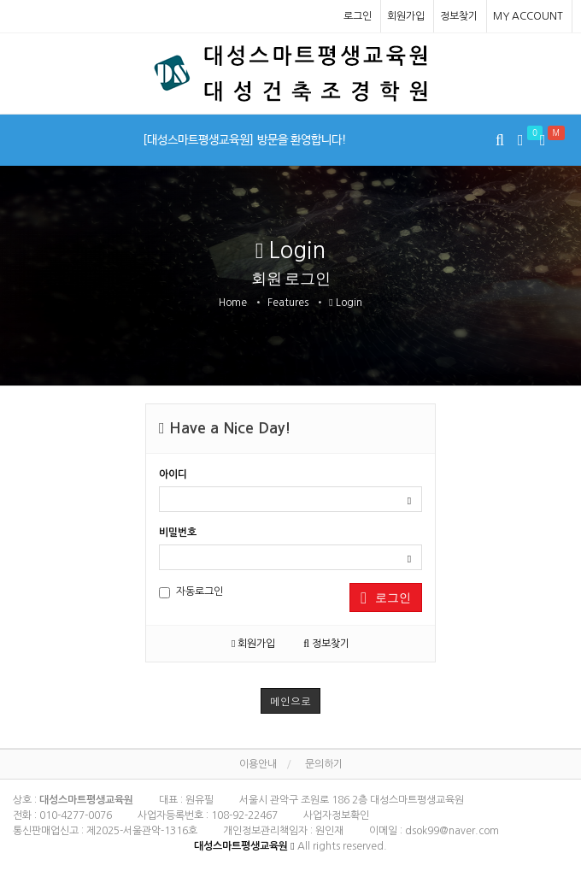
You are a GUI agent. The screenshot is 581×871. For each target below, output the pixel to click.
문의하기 (324, 764)
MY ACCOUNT (528, 16)
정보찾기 (459, 16)
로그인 (357, 16)
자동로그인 (191, 592)
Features (287, 302)
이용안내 (258, 764)
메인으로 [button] (290, 700)
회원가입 (406, 16)
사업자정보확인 (336, 815)
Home (233, 302)
